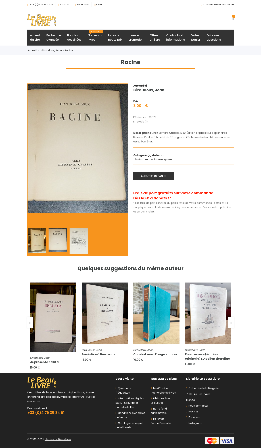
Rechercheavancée (53, 37)
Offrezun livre (155, 37)
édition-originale (162, 159)
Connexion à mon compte (218, 4)
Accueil (33, 50)
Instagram (194, 423)
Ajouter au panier (153, 176)
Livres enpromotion (135, 37)
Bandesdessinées (74, 37)
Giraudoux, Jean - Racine (57, 50)
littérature (142, 159)
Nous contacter (197, 406)
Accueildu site (35, 37)
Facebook (83, 4)
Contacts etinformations (175, 37)
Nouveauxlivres (95, 36)
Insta (99, 4)
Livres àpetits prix (115, 37)
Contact (65, 4)
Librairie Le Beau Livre (58, 439)
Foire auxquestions (214, 37)
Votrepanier (195, 37)
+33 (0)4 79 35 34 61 (41, 4)
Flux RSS (192, 411)
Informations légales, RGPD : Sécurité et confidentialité (130, 403)
